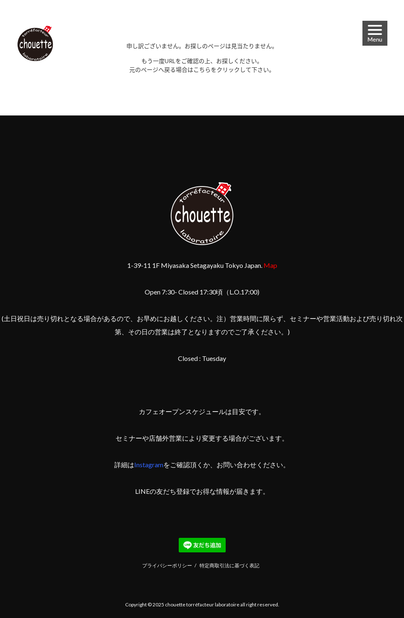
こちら (202, 69)
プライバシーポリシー (167, 565)
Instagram (148, 464)
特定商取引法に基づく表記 (229, 565)
